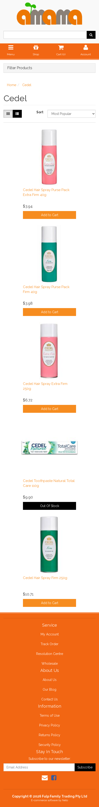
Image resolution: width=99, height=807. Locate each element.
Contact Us (49, 699)
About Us (50, 680)
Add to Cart (49, 215)
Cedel (26, 85)
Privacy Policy (49, 725)
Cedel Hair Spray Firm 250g (45, 578)
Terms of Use (50, 715)
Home (11, 85)
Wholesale (50, 663)
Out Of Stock (49, 506)
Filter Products (19, 68)
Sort (39, 112)
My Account (50, 634)
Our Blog (49, 689)
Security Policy (49, 745)
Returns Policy (49, 735)
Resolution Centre (49, 654)
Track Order (49, 644)
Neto (65, 800)
